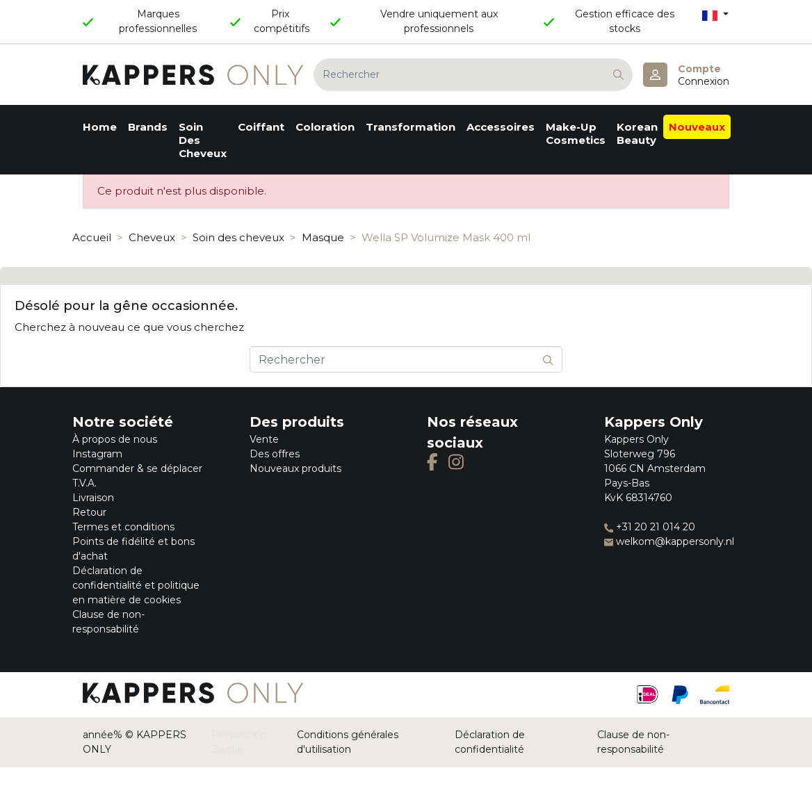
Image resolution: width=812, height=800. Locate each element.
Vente (264, 439)
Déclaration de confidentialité (490, 742)
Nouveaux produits (295, 468)
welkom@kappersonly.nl (669, 541)
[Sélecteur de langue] (715, 15)
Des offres (275, 454)
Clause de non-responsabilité (633, 742)
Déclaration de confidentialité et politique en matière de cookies (136, 585)
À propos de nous (114, 439)
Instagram (97, 454)
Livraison (93, 497)
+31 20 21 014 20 (649, 527)
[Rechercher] (473, 74)
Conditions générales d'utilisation (347, 742)
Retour (89, 512)
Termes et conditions (123, 527)
